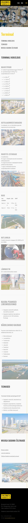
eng (22, 3)
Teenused (4, 44)
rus (18, 3)
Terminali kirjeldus (7, 41)
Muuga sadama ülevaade (9, 48)
